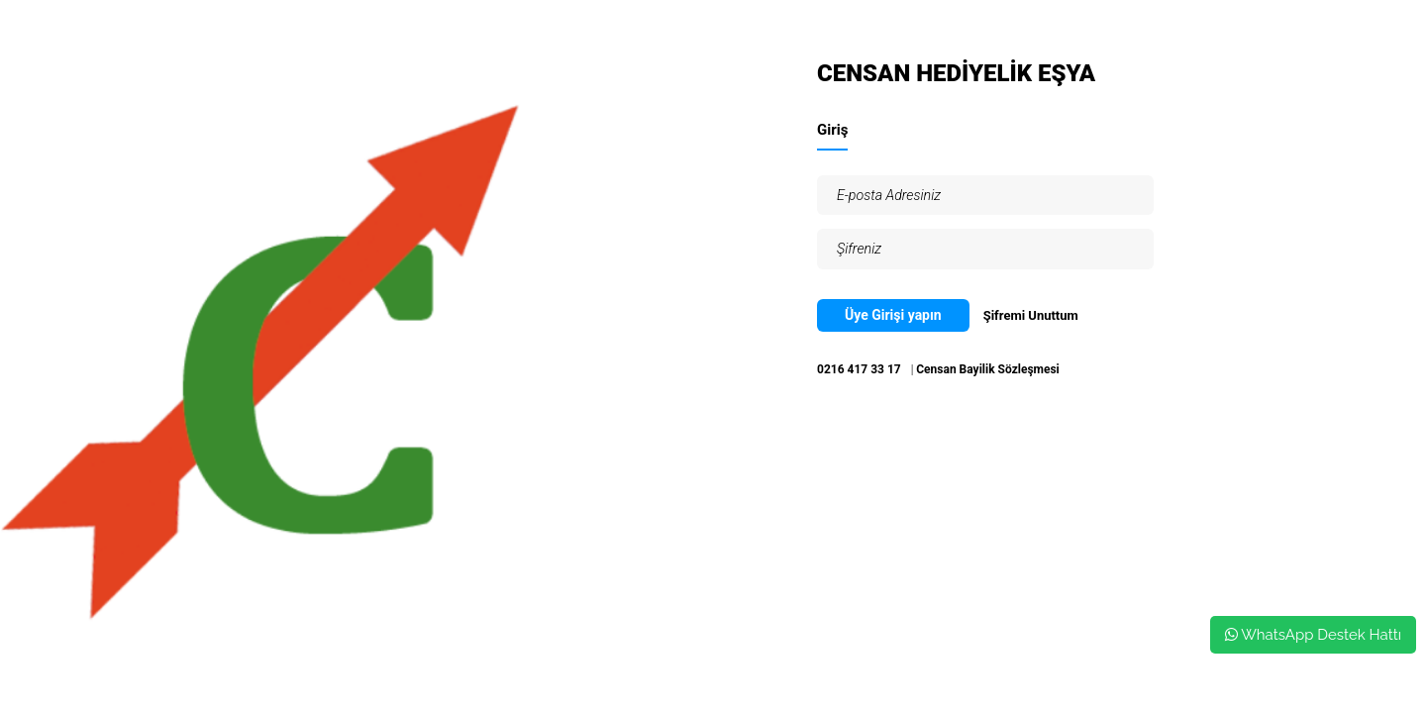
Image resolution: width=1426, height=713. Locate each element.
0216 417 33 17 (859, 369)
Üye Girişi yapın (893, 315)
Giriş (832, 130)
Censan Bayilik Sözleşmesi (988, 369)
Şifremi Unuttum (1030, 315)
